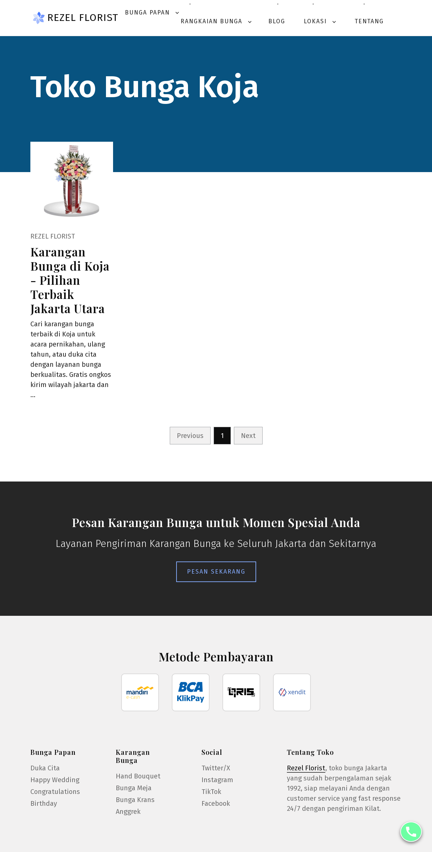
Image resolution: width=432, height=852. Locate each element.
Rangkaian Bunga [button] (217, 21)
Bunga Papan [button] (153, 12)
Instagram (217, 780)
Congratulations (55, 792)
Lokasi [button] (321, 21)
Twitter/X (215, 768)
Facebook (215, 803)
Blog (276, 21)
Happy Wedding (54, 780)
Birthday (43, 803)
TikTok (211, 792)
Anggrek (128, 811)
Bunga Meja (134, 788)
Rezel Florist (82, 17)
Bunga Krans (135, 800)
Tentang (369, 21)
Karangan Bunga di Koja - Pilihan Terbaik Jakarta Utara (70, 280)
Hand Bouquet (138, 776)
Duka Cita (45, 768)
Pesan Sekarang (216, 571)
